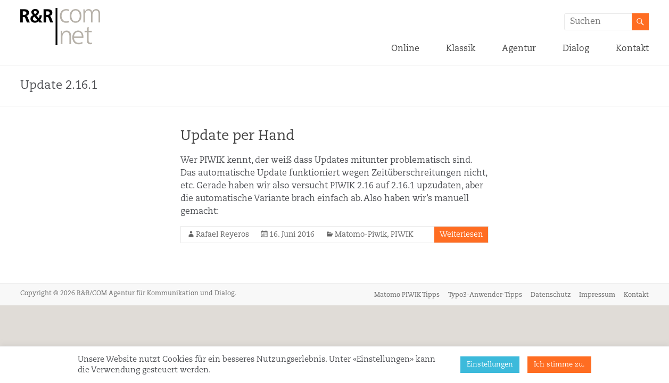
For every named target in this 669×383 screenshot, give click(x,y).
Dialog (576, 49)
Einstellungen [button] (490, 364)
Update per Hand (237, 136)
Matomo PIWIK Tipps (407, 295)
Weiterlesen (461, 234)
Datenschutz (551, 295)
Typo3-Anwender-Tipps (485, 295)
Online (405, 49)
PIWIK (402, 234)
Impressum (597, 295)
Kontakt (632, 49)
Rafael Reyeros (222, 234)
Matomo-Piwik (361, 234)
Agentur (519, 49)
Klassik (460, 49)
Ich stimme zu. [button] (559, 364)
